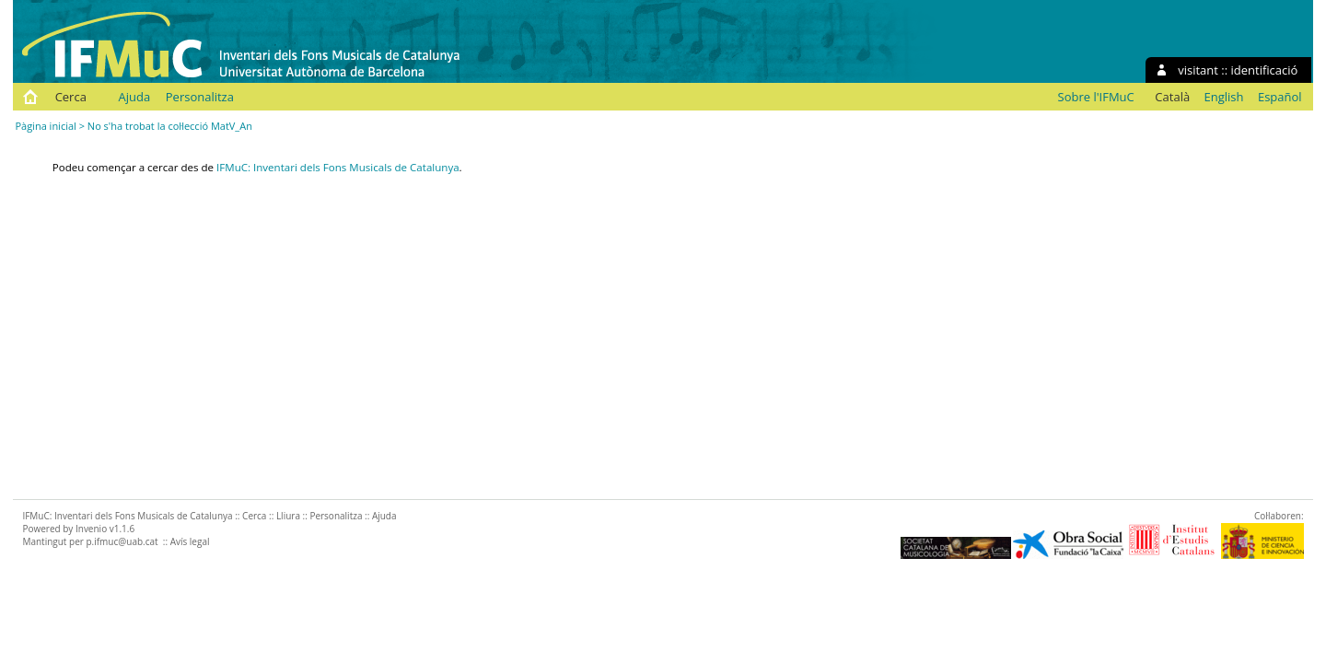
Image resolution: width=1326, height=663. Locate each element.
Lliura (288, 515)
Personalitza (200, 96)
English (1224, 96)
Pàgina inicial (45, 126)
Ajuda (135, 96)
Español (1280, 96)
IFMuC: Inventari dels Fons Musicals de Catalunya (337, 167)
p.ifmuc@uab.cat (121, 541)
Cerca (71, 96)
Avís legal (190, 541)
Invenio (91, 528)
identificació (1264, 70)
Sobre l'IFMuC (1096, 96)
